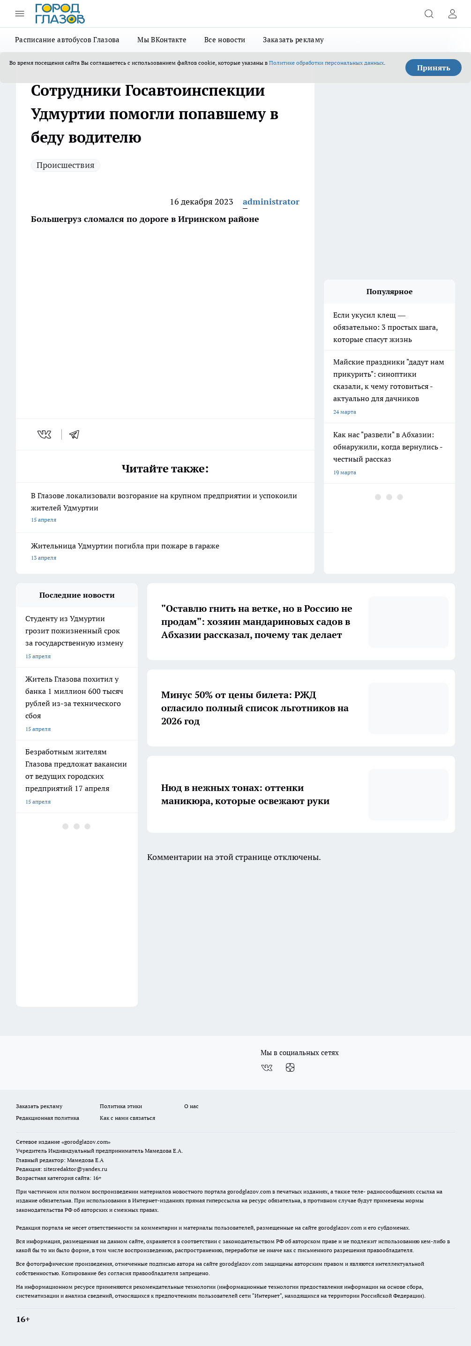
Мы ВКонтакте (162, 39)
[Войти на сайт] (452, 13)
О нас (191, 1106)
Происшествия (66, 165)
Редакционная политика (47, 1117)
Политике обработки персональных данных (326, 62)
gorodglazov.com (249, 1191)
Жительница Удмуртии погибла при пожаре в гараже (165, 552)
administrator (271, 201)
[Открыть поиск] (428, 13)
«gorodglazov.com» (86, 1141)
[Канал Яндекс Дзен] (290, 1067)
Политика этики (121, 1106)
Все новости (224, 39)
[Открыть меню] (19, 13)
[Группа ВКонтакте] (266, 1067)
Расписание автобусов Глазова (67, 39)
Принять (433, 67)
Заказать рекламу (293, 39)
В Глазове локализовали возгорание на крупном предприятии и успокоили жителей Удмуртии (165, 508)
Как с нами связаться (127, 1117)
